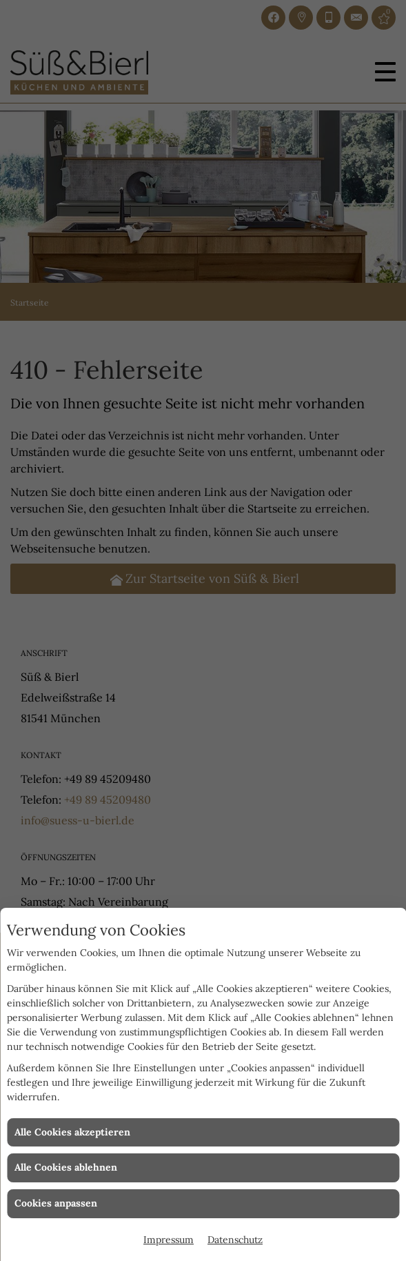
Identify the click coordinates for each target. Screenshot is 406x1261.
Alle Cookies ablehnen (65, 1167)
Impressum (168, 1239)
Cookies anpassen (55, 1203)
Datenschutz (235, 1239)
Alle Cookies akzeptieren (72, 1132)
